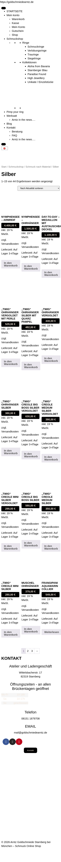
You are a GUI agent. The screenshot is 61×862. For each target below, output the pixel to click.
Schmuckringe (36, 46)
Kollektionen (29, 62)
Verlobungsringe (37, 50)
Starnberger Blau (37, 70)
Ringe (25, 42)
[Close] (3, 144)
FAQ (14, 135)
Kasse (15, 23)
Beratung (17, 131)
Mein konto (13, 15)
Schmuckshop (15, 38)
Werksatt (12, 115)
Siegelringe (34, 58)
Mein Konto (18, 27)
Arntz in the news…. (23, 119)
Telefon (30, 712)
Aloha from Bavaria (39, 66)
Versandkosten (10, 243)
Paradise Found (37, 74)
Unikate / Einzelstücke (40, 82)
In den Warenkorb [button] (11, 264)
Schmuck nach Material (38, 166)
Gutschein (18, 30)
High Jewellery (36, 78)
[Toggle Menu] (3, 8)
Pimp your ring (15, 111)
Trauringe (33, 54)
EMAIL (30, 726)
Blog (9, 123)
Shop (15, 34)
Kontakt (11, 127)
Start (3, 166)
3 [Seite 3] (32, 651)
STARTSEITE (15, 11)
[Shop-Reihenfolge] (39, 188)
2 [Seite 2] (27, 651)
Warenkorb (18, 19)
